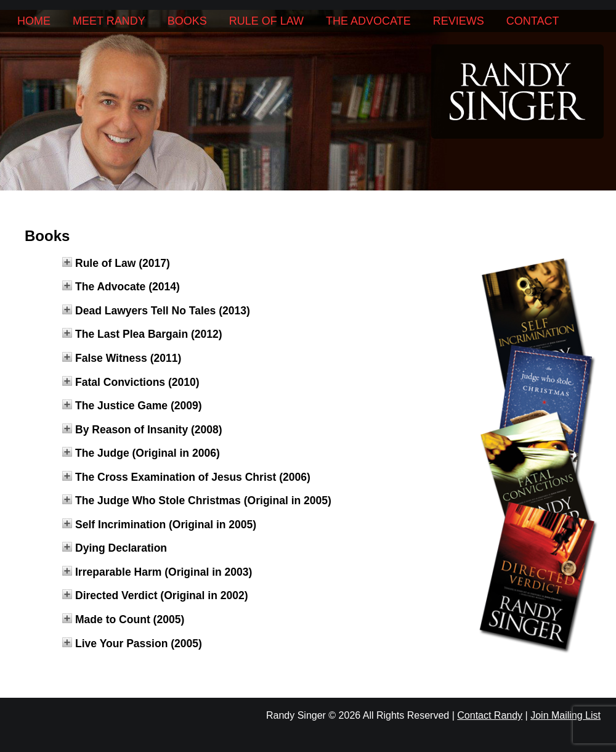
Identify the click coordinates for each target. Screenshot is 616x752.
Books (187, 21)
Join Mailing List (565, 715)
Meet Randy (109, 21)
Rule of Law (266, 21)
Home (34, 21)
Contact (532, 21)
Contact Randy (489, 715)
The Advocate (368, 21)
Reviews (458, 21)
